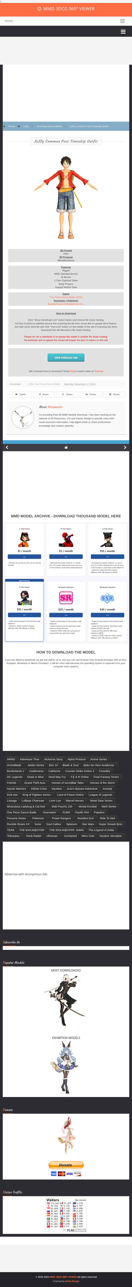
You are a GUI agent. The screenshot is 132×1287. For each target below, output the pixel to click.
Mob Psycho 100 (62, 806)
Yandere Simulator (110, 835)
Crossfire (104, 771)
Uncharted (70, 835)
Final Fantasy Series (106, 776)
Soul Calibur (53, 824)
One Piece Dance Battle (47, 384)
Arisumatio (55, 407)
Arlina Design (72, 1281)
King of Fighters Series (37, 794)
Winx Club (88, 835)
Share (44, 394)
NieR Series (109, 806)
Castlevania (36, 771)
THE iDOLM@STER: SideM (66, 830)
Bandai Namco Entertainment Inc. (66, 304)
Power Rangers (61, 818)
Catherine (54, 771)
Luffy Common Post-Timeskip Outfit (66, 141)
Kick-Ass (12, 794)
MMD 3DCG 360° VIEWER (69, 9)
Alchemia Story (53, 759)
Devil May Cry (57, 776)
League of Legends (100, 794)
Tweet (20, 394)
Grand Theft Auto (34, 782)
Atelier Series (36, 765)
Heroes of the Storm (102, 782)
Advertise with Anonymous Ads (26, 874)
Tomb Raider (33, 835)
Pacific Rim (82, 812)
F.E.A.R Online (80, 776)
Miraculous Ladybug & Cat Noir (26, 806)
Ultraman (52, 835)
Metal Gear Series (101, 800)
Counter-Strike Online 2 (79, 771)
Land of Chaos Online (70, 794)
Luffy (30, 384)
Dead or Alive (35, 776)
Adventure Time (29, 759)
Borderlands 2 (15, 771)
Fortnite (11, 782)
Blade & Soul (71, 765)
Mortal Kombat (88, 806)
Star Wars (88, 824)
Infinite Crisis (39, 788)
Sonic (37, 824)
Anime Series (98, 759)
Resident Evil (85, 818)
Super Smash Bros (110, 824)
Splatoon (71, 824)
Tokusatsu (13, 835)
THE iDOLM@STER (31, 830)
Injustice (57, 788)
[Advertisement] (66, 90)
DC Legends (14, 776)
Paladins (99, 812)
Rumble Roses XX (18, 824)
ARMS (11, 759)
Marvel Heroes (75, 800)
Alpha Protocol (77, 759)
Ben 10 (53, 765)
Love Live (55, 800)
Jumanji (107, 788)
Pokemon (38, 818)
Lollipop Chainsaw (33, 800)
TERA (10, 830)
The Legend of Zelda (101, 830)
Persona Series (16, 818)
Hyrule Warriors (16, 788)
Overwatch (49, 812)
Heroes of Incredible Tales (68, 782)
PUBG (66, 812)
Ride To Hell (107, 818)
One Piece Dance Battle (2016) (66, 297)
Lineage (12, 800)
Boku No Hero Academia (99, 765)
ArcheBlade (14, 765)
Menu (9, 21)
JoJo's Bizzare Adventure (82, 788)
